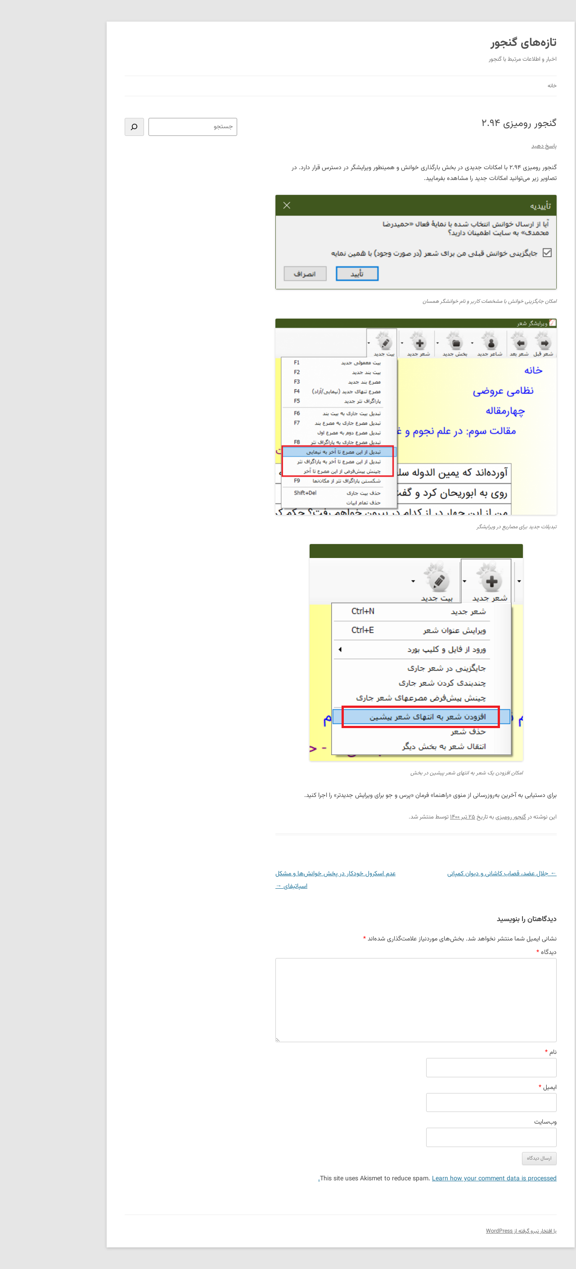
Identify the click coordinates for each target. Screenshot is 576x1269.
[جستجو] (81, 127)
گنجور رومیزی (458, 817)
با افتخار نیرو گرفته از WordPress (468, 1231)
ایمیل (495, 1088)
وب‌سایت (493, 1122)
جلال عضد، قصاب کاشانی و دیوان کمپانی (449, 874)
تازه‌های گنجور (471, 43)
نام (498, 1053)
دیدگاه (494, 953)
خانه (499, 86)
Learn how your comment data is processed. (385, 1179)
